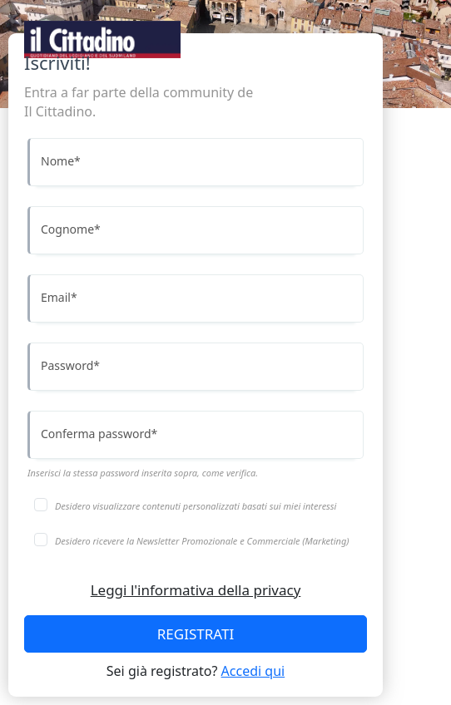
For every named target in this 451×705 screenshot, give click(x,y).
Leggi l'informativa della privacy (196, 589)
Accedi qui (253, 671)
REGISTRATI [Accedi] (195, 633)
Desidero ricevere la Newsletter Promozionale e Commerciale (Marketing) (202, 541)
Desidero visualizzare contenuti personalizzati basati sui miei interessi (195, 506)
